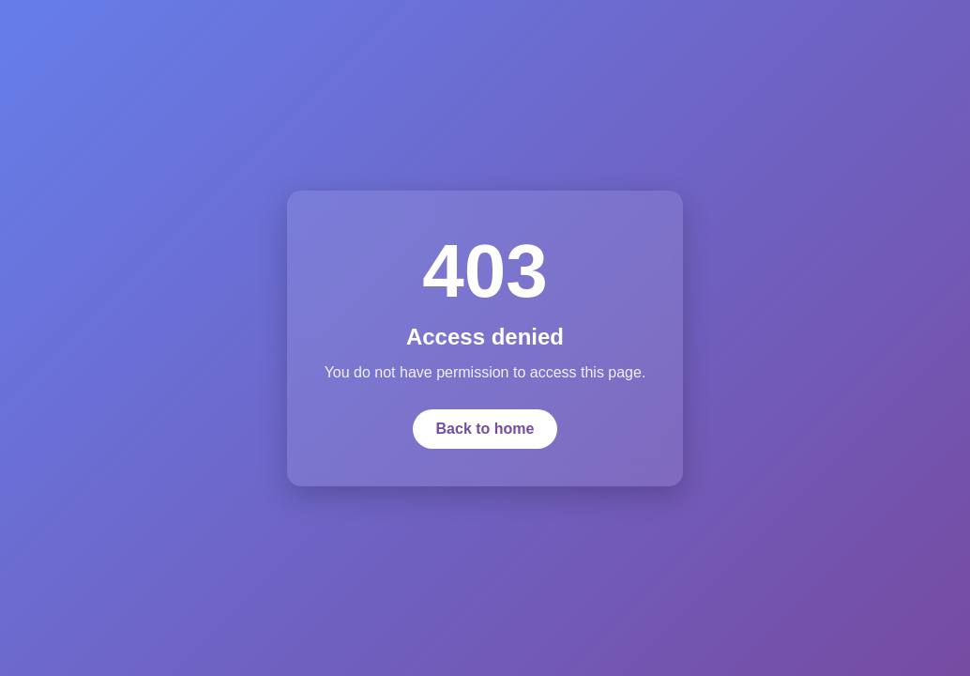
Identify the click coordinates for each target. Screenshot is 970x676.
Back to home (485, 429)
